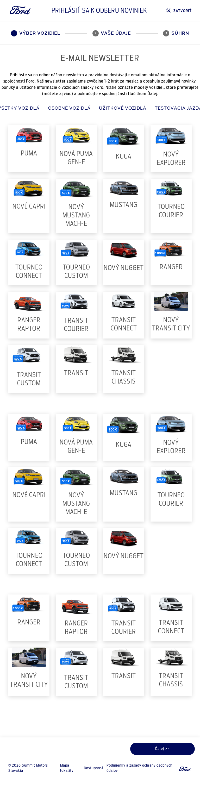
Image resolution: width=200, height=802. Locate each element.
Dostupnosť (93, 768)
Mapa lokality (66, 768)
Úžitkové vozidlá (122, 108)
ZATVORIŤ (179, 10)
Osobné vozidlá (69, 108)
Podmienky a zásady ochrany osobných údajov (139, 768)
